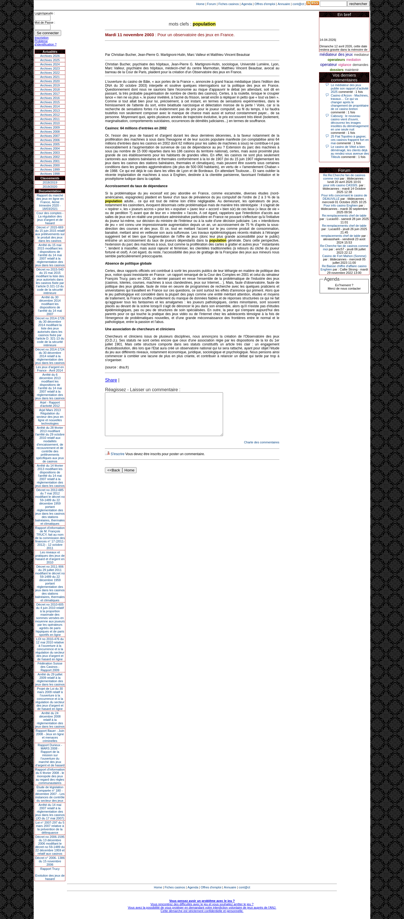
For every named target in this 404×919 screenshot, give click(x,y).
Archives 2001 (50, 161)
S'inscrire (117, 462)
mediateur (361, 55)
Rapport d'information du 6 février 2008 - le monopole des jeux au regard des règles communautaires (50, 776)
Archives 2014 (50, 106)
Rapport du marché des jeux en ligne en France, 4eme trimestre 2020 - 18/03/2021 (50, 202)
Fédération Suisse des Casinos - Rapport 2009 (50, 667)
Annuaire (284, 4)
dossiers (336, 70)
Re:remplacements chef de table (344, 215)
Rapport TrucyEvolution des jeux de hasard (50, 874)
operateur (328, 64)
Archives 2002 (50, 157)
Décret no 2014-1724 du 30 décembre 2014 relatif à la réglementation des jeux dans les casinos (50, 356)
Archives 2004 (50, 148)
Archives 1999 (50, 169)
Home (200, 4)
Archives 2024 (50, 64)
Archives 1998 (50, 173)
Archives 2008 (50, 131)
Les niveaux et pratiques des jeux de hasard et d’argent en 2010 (50, 557)
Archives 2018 (50, 89)
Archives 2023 (50, 68)
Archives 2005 (50, 144)
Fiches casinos (229, 4)
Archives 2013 (50, 110)
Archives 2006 (50, 140)
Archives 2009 (50, 127)
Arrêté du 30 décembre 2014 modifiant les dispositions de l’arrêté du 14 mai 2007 (50, 305)
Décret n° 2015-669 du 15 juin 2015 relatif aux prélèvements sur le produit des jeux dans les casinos (50, 234)
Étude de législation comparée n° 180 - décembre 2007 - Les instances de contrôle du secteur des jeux (50, 793)
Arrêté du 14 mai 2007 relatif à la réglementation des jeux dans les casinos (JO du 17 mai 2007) (50, 811)
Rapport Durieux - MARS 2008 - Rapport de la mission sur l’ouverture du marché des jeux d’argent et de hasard (50, 755)
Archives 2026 (50, 56)
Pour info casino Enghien (340, 205)
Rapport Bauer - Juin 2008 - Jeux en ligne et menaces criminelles (50, 735)
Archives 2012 (50, 114)
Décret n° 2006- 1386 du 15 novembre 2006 (50, 861)
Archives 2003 (50, 152)
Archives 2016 (50, 98)
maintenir (352, 70)
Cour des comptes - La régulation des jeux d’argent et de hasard (49, 218)
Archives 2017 (50, 93)
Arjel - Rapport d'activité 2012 (50, 404)
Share (111, 380)
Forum (211, 4)
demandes (360, 65)
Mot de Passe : (45, 22)
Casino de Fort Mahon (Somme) (344, 256)
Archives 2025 (50, 60)
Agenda (246, 4)
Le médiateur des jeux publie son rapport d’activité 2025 (349, 88)
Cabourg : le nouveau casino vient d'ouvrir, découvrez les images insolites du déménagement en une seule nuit (350, 122)
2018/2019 (50, 182)
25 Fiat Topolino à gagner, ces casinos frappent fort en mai (350, 140)
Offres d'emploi (264, 4)
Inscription (42, 37)
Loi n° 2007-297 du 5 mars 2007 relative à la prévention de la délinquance (50, 827)
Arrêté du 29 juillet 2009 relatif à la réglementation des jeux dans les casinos (50, 679)
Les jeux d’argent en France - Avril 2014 (50, 368)
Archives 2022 (50, 72)
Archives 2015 (50, 102)
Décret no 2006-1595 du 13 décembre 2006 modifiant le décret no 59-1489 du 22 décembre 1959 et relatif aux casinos (50, 845)
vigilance (345, 65)
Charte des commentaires (261, 450)
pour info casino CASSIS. (340, 185)
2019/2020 (50, 186)
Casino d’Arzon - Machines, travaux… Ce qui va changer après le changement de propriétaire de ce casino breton (350, 102)
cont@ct (298, 4)
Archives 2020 (50, 81)
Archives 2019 (50, 85)
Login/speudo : (45, 13)
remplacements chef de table (341, 235)
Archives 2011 (50, 119)
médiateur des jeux (336, 54)
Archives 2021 (50, 77)
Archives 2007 (50, 135)
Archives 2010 (50, 123)
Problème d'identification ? (46, 42)
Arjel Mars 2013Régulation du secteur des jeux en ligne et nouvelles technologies (49, 416)
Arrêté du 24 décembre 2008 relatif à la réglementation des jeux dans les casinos (50, 719)
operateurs (336, 60)
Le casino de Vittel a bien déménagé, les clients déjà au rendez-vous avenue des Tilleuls (350, 152)
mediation (353, 60)
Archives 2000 (50, 165)
